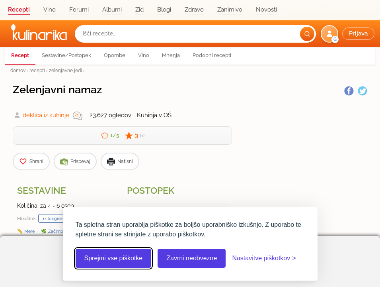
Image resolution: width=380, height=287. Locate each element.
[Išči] (307, 34)
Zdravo (194, 9)
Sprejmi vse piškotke (113, 258)
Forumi (79, 9)
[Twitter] (362, 91)
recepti (37, 70)
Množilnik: (27, 218)
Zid (139, 9)
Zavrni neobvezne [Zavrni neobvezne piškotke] (191, 258)
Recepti (19, 9)
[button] (348, 34)
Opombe (114, 55)
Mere (29, 231)
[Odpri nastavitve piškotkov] (264, 258)
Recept (20, 55)
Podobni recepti (212, 55)
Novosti (266, 9)
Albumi (112, 9)
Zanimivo (229, 9)
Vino (49, 9)
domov (17, 70)
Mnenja (171, 55)
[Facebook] (349, 91)
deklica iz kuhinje (46, 115)
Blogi (164, 9)
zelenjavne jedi (65, 70)
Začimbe (57, 231)
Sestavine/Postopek (66, 55)
